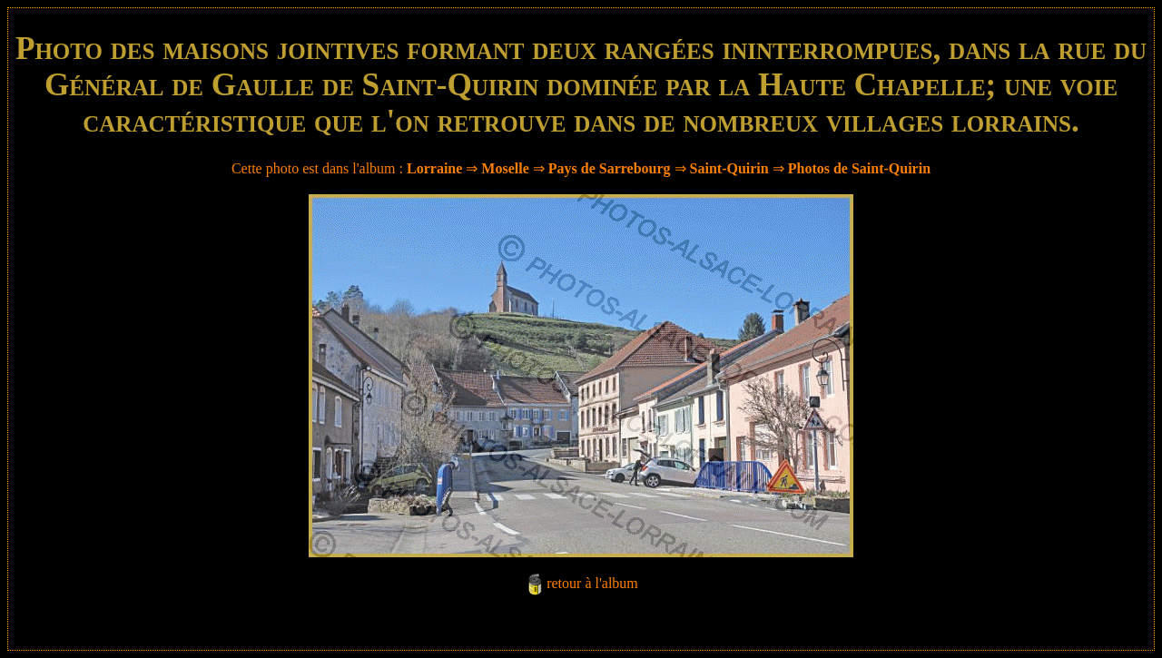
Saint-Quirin (729, 168)
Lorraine (434, 168)
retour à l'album (592, 583)
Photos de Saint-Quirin (859, 168)
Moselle (504, 168)
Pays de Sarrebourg (609, 168)
